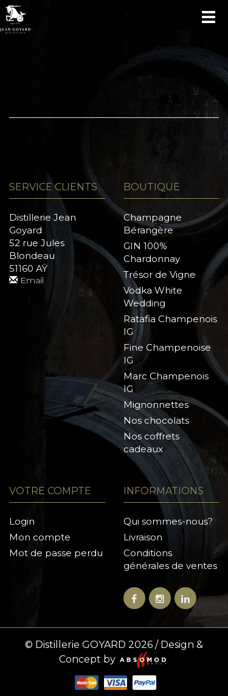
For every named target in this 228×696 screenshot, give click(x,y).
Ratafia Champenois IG (170, 325)
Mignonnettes (155, 404)
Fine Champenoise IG (167, 354)
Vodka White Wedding (152, 296)
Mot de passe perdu (56, 553)
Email (26, 280)
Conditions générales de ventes (170, 559)
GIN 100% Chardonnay (151, 252)
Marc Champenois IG (166, 382)
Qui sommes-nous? (168, 521)
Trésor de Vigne (159, 274)
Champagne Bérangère (152, 224)
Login (22, 521)
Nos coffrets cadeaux (151, 442)
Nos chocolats (156, 420)
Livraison (142, 537)
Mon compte (40, 537)
